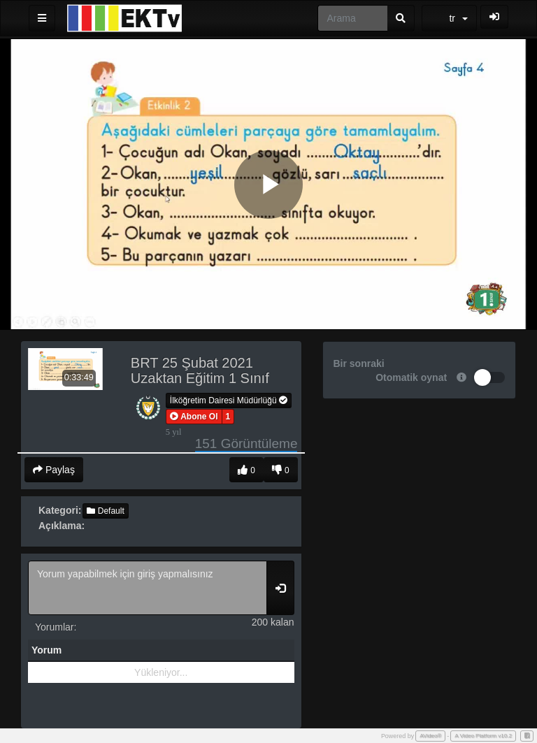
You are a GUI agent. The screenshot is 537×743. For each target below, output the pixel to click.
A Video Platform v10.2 (483, 736)
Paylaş (54, 469)
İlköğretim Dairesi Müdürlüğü (228, 400)
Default (105, 511)
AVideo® (430, 736)
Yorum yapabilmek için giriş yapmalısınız (147, 588)
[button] (194, 416)
